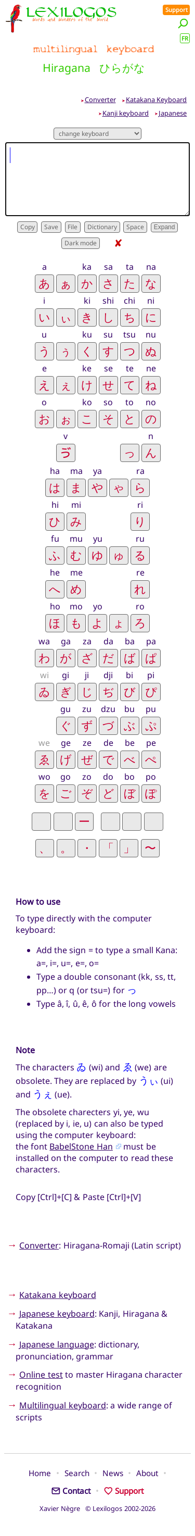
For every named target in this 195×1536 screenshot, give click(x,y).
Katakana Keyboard (156, 99)
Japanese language (56, 1344)
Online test (40, 1374)
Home (40, 1473)
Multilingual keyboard (62, 1405)
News (112, 1473)
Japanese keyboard (56, 1313)
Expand (164, 227)
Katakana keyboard (57, 1295)
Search (76, 1473)
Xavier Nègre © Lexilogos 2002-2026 (97, 1508)
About (147, 1473)
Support (176, 10)
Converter (100, 99)
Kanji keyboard (125, 113)
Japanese (173, 113)
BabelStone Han (80, 1146)
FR (184, 38)
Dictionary (102, 226)
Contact (70, 1490)
